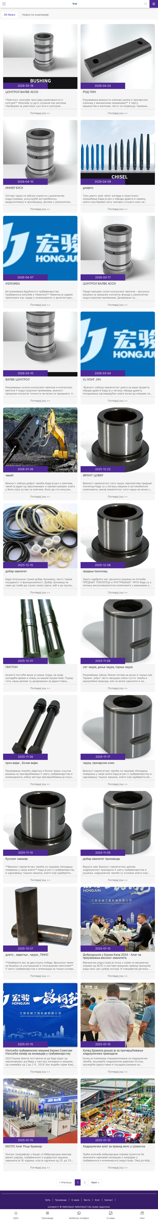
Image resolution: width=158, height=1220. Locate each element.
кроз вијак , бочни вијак (21, 763)
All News (9, 14)
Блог (97, 1200)
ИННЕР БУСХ (14, 187)
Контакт (109, 1200)
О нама (75, 1200)
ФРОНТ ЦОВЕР (93, 475)
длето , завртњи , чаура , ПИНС (26, 954)
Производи (61, 1200)
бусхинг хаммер (16, 858)
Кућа (47, 1200)
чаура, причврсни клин (98, 763)
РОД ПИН (89, 92)
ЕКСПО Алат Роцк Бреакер (23, 1146)
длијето (88, 187)
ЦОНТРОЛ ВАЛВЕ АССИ (21, 92)
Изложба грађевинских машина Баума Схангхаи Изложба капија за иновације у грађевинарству (38, 1052)
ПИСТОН (11, 667)
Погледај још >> (40, 113)
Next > (95, 1182)
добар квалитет (16, 571)
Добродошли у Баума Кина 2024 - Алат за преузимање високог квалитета (112, 956)
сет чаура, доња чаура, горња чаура (108, 667)
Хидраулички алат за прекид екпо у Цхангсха (114, 1146)
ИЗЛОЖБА (12, 283)
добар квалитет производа (101, 858)
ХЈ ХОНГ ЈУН (92, 379)
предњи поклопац (95, 571)
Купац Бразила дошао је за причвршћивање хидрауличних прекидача (113, 1052)
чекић (9, 475)
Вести (87, 1200)
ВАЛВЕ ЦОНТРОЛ (17, 379)
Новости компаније (35, 14)
